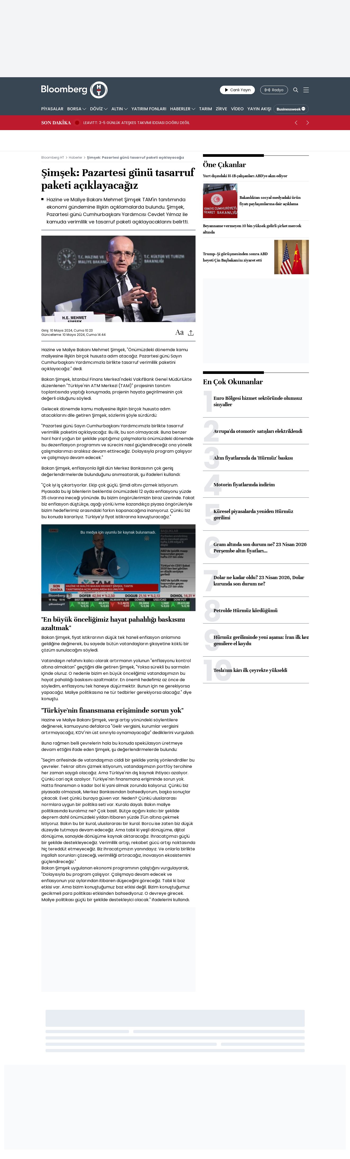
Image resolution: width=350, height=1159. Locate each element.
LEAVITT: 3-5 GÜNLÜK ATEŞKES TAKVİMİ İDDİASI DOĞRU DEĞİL (136, 122)
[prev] (296, 123)
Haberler (75, 157)
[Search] (295, 90)
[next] (308, 123)
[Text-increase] (179, 332)
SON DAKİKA (56, 122)
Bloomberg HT (52, 157)
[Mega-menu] (306, 90)
